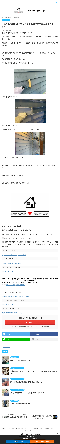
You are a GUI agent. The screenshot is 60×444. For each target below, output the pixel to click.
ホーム (3, 430)
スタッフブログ (6, 348)
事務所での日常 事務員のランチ (20, 362)
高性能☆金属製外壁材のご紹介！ (20, 405)
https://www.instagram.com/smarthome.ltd (17, 296)
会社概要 (8, 430)
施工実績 (47, 430)
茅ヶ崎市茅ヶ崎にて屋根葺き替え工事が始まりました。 (27, 383)
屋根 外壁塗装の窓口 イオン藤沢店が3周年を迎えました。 (29, 394)
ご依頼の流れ (35, 430)
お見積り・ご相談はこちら (42, 441)
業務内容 (14, 430)
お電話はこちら (18, 441)
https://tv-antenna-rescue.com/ (13, 263)
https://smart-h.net (8, 271)
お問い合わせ (29, 322)
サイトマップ (32, 431)
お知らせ (41, 430)
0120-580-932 (21, 285)
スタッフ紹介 (20, 430)
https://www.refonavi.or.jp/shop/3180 (15, 255)
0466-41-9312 (11, 285)
